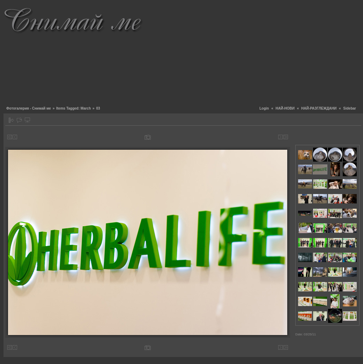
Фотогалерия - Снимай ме (28, 108)
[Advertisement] (257, 52)
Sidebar (349, 108)
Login (264, 108)
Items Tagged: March (73, 108)
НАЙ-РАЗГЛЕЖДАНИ (318, 108)
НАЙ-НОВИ (285, 108)
